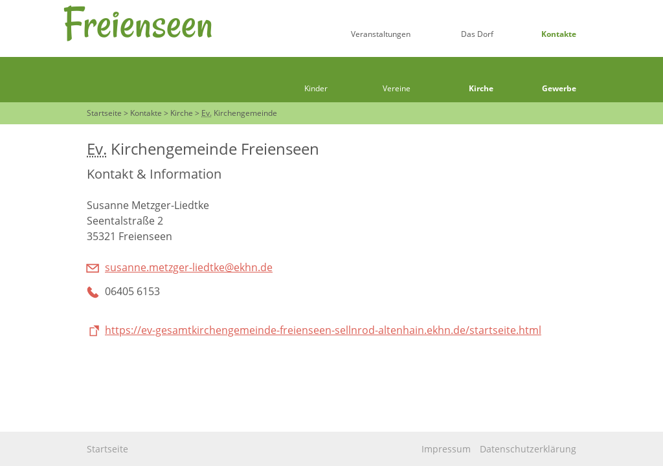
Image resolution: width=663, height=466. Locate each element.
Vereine (396, 88)
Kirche (481, 88)
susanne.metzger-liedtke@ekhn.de (189, 267)
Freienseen (138, 23)
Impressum (446, 449)
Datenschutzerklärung (528, 449)
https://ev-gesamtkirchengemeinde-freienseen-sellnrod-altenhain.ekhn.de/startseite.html (323, 330)
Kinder (316, 88)
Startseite (107, 449)
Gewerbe (559, 88)
